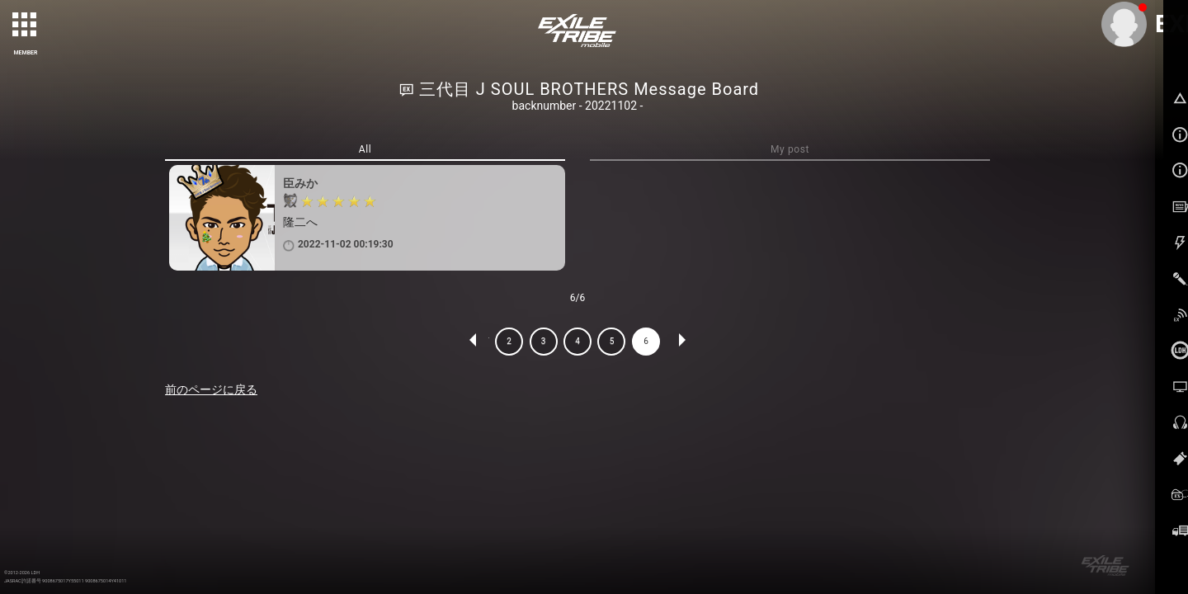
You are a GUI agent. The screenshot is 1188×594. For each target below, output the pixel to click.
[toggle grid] (25, 25)
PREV (473, 341)
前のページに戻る (211, 389)
